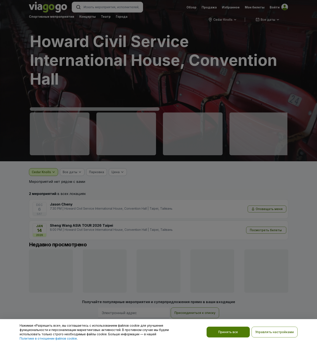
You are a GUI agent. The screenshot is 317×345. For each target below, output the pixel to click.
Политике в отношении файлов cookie (48, 338)
